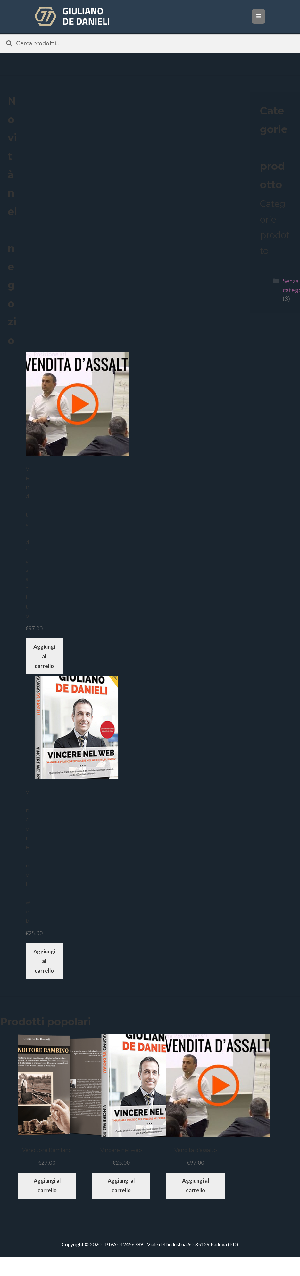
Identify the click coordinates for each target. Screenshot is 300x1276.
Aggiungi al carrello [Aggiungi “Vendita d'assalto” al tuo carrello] (44, 656)
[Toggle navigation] (258, 16)
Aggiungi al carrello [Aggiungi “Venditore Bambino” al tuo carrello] (47, 1185)
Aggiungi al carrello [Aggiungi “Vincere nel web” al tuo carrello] (44, 961)
